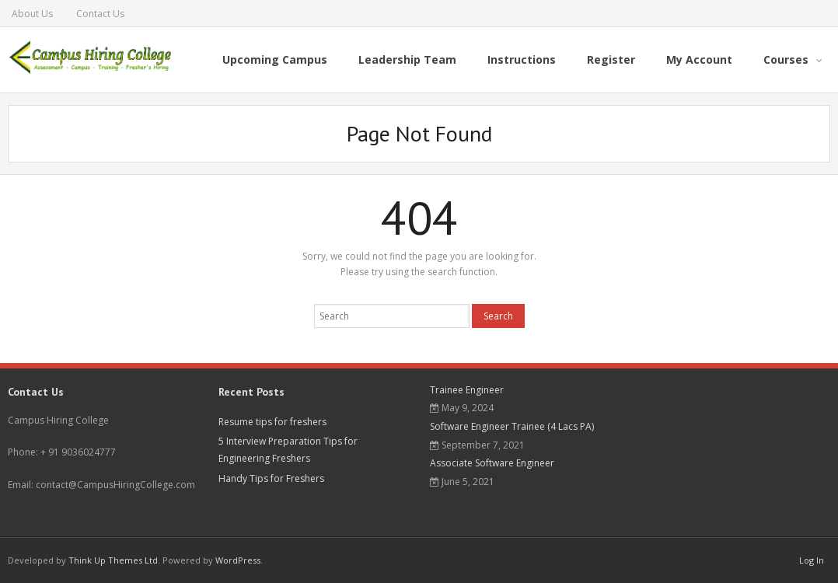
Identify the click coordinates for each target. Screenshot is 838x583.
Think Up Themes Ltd (113, 560)
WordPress (237, 560)
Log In (811, 560)
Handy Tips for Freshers (271, 478)
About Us (32, 13)
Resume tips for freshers (272, 421)
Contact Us (100, 13)
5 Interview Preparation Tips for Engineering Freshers (288, 450)
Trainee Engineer (467, 389)
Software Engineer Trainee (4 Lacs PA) (512, 426)
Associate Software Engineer (492, 463)
